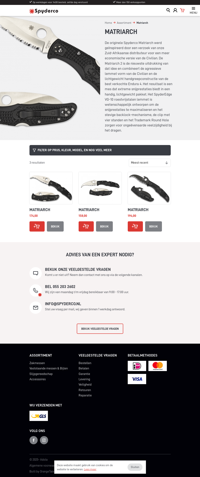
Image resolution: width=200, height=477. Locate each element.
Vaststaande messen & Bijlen (48, 368)
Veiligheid (85, 384)
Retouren (85, 390)
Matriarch (39, 210)
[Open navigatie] (193, 10)
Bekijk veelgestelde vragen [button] (100, 328)
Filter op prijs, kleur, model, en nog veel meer (72, 150)
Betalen (84, 368)
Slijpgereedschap (41, 374)
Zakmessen (37, 363)
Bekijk (55, 226)
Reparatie (85, 395)
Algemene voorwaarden (44, 465)
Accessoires (37, 379)
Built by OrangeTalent (43, 471)
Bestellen (85, 363)
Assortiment (40, 355)
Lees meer (90, 469)
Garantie (84, 374)
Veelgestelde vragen (98, 355)
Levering (84, 379)
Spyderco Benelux (43, 11)
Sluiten (135, 467)
